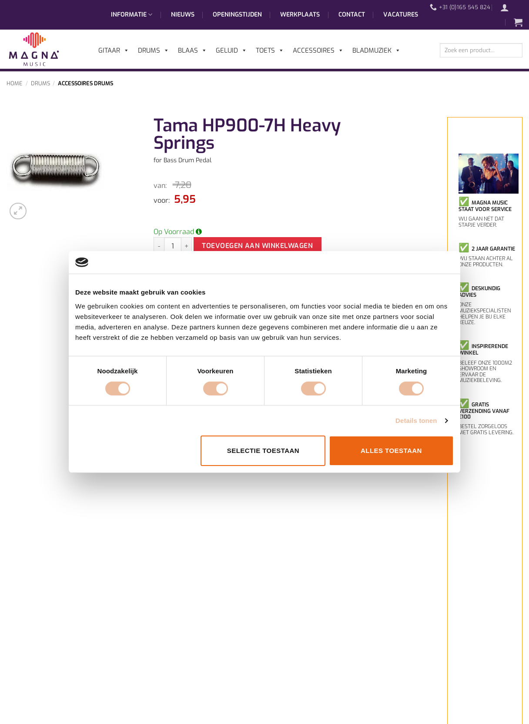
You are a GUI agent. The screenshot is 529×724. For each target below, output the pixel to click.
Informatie (131, 14)
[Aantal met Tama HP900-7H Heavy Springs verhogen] (186, 246)
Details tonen (416, 420)
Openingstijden (237, 14)
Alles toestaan (391, 450)
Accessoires (318, 50)
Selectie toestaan (263, 450)
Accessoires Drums (85, 83)
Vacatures (400, 14)
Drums (40, 83)
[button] (509, 7)
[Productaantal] (172, 246)
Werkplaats (300, 14)
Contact (351, 14)
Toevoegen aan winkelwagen (257, 245)
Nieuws (182, 14)
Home (15, 83)
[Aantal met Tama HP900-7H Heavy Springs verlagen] (159, 246)
